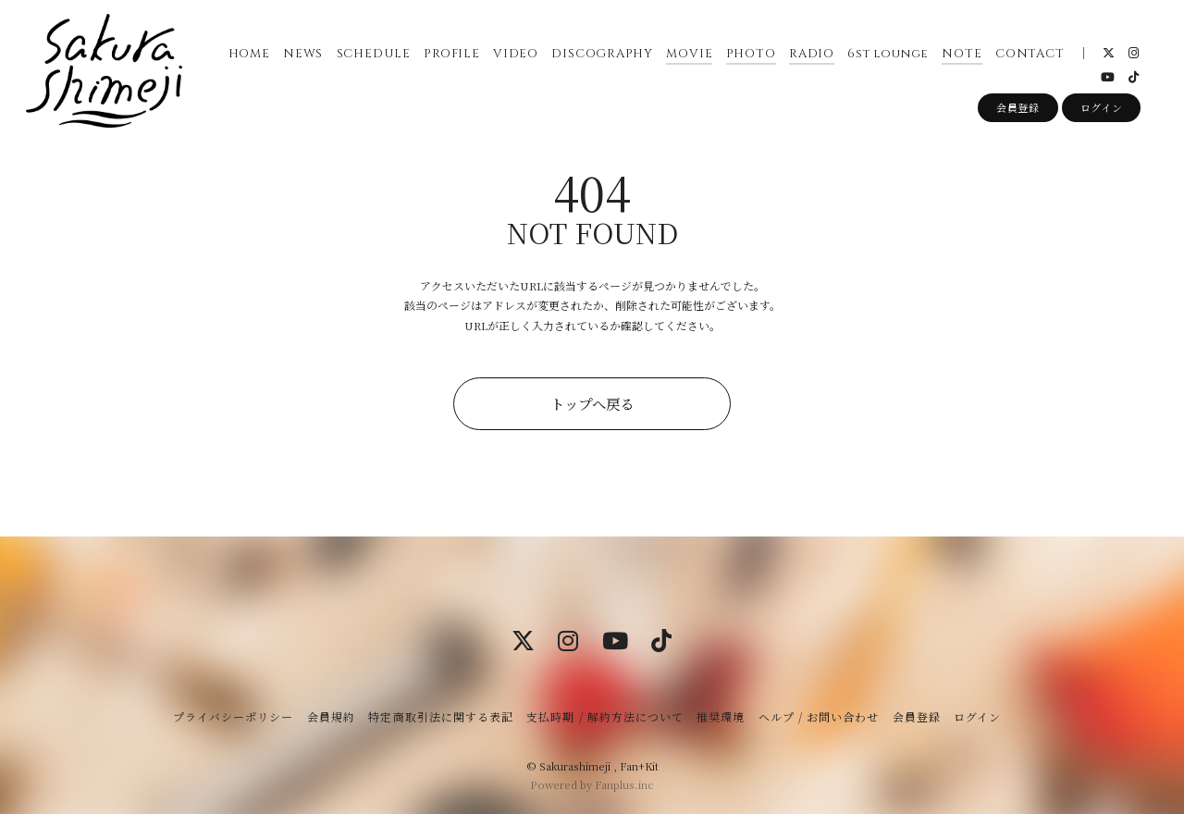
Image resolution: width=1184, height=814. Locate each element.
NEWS (302, 54)
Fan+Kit (639, 765)
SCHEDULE (373, 54)
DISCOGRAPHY (602, 54)
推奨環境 (721, 716)
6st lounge (888, 54)
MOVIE (689, 54)
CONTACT (1028, 54)
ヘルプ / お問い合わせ (818, 716)
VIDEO (514, 54)
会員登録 (1018, 109)
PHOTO (750, 54)
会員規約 (331, 716)
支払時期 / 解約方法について (605, 716)
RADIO (810, 54)
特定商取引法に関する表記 (440, 716)
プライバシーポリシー (233, 716)
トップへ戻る (592, 403)
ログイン (1101, 109)
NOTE (961, 54)
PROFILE (451, 54)
